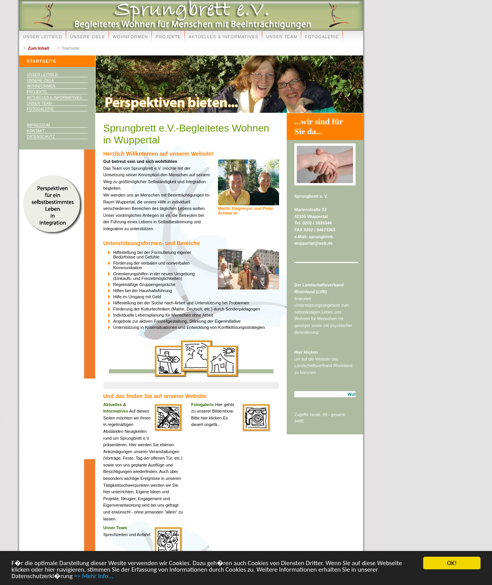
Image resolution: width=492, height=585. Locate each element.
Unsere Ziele (87, 36)
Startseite (71, 48)
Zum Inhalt (38, 48)
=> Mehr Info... (93, 576)
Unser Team (281, 36)
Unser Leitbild (42, 36)
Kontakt (35, 131)
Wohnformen (130, 36)
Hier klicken (306, 352)
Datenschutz (41, 137)
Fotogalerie (322, 36)
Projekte (168, 36)
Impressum (38, 125)
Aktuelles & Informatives (223, 36)
